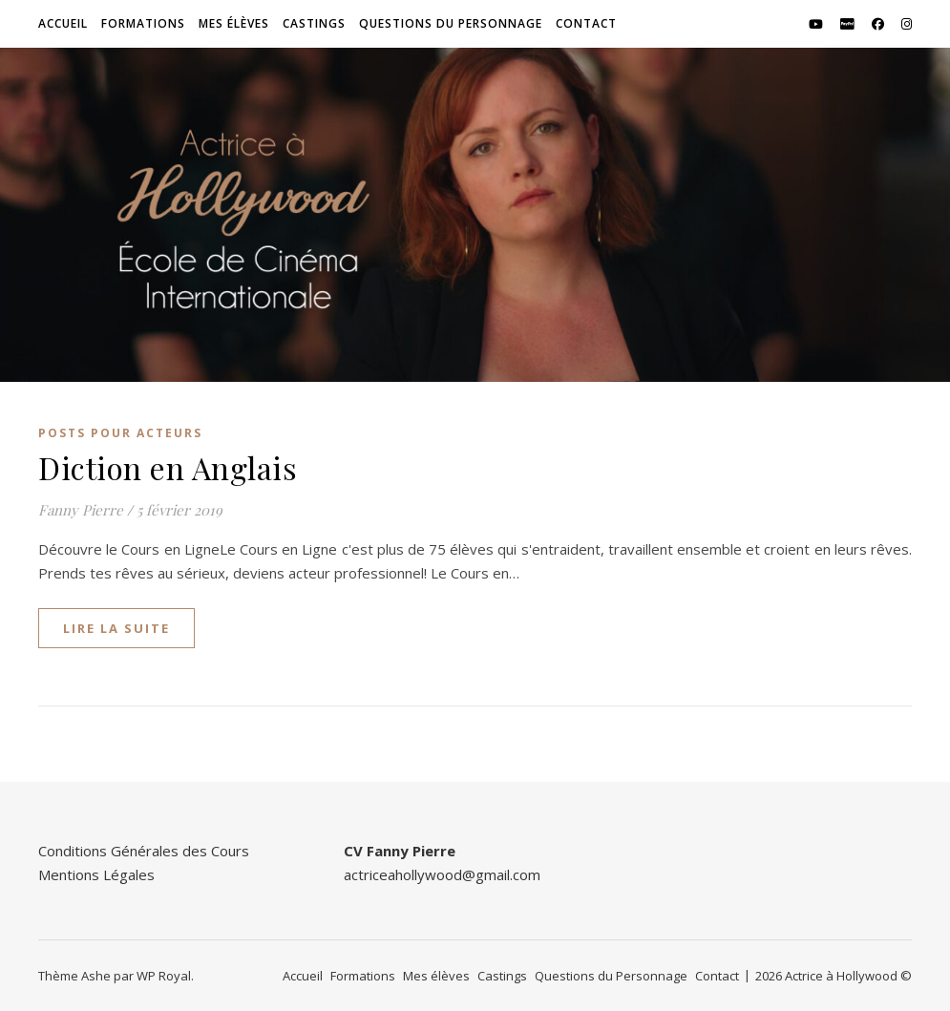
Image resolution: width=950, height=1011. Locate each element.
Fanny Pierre (80, 509)
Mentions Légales (96, 874)
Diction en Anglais (167, 467)
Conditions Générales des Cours (143, 850)
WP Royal (164, 975)
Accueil (63, 23)
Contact (586, 23)
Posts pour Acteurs (120, 433)
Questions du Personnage (450, 23)
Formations (143, 23)
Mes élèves (234, 23)
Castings (314, 23)
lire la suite (116, 628)
